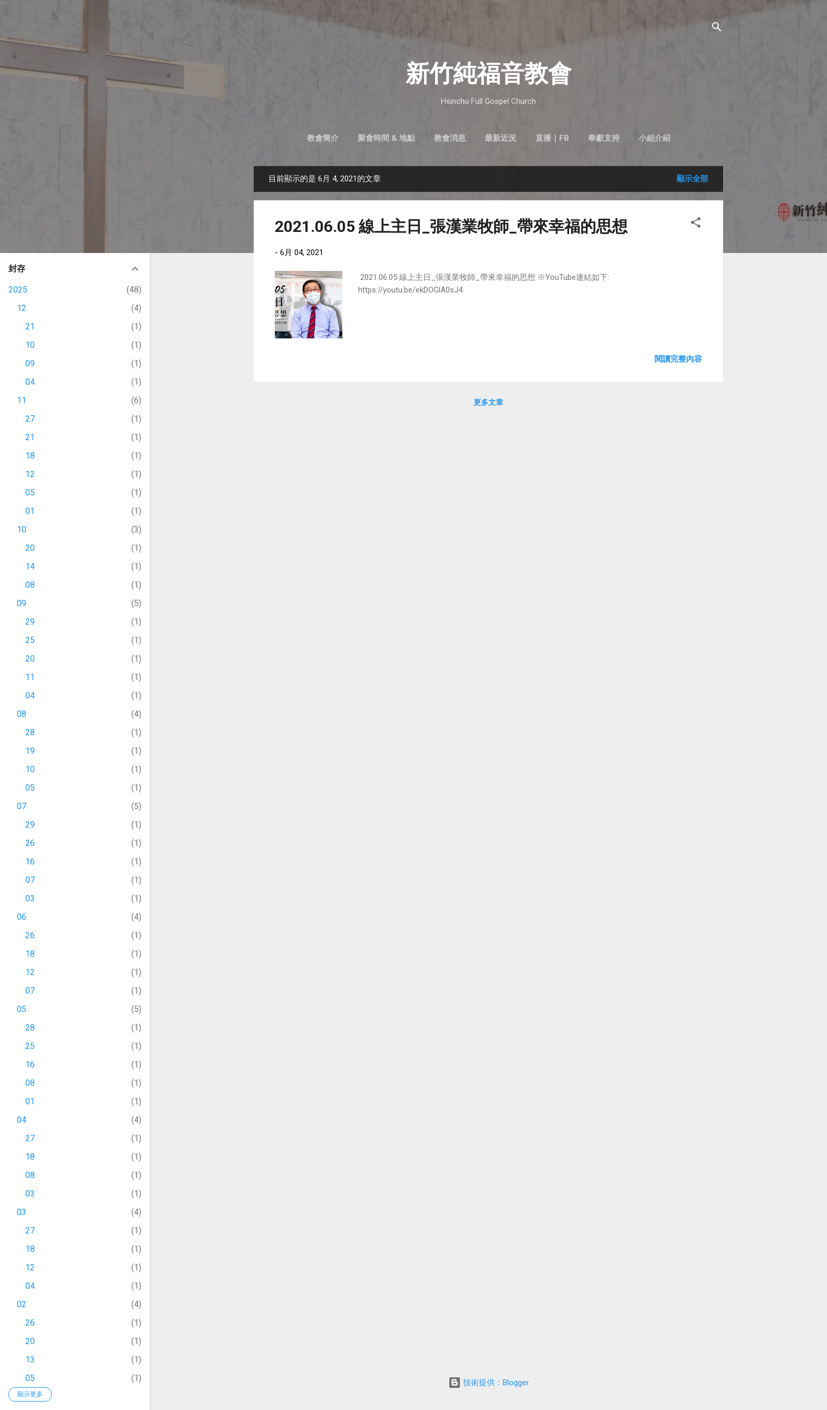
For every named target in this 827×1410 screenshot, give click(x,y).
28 (30, 732)
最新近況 (500, 138)
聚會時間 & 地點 (386, 138)
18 (30, 456)
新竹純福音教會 (489, 73)
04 (30, 382)
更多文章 (488, 402)
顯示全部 (692, 178)
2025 (17, 290)
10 (30, 345)
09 (30, 363)
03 (30, 898)
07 (21, 806)
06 (21, 917)
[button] (695, 224)
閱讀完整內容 (678, 359)
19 (30, 751)
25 (30, 640)
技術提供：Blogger (488, 1382)
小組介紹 (654, 138)
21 (30, 327)
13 (30, 1360)
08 (30, 585)
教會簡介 (323, 138)
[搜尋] (716, 29)
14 (30, 566)
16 (30, 862)
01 (30, 511)
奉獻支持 (604, 138)
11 (21, 400)
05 (30, 493)
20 (30, 548)
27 (30, 419)
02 (21, 1304)
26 (30, 843)
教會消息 (450, 138)
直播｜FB (552, 138)
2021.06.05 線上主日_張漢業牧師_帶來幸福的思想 (451, 226)
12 (21, 308)
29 (30, 622)
